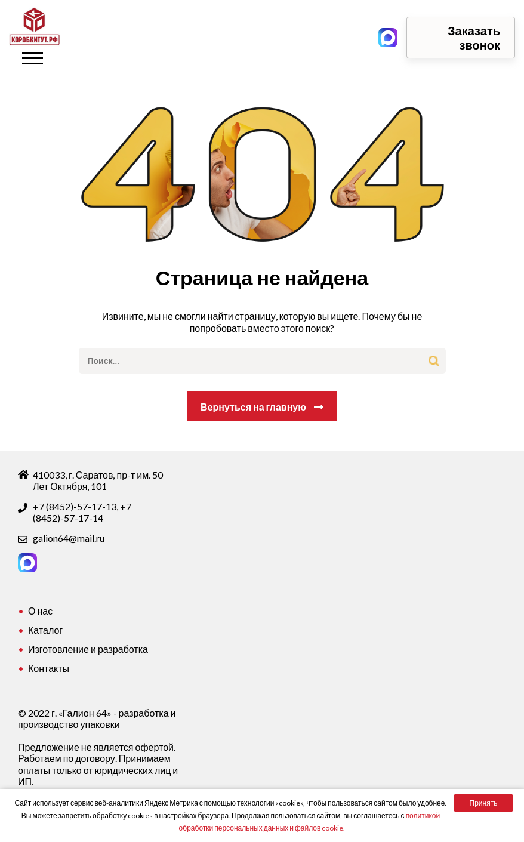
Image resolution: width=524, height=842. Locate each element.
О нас (40, 610)
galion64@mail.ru (68, 538)
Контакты (48, 668)
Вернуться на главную (253, 406)
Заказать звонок (474, 37)
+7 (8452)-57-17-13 (74, 506)
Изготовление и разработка (88, 649)
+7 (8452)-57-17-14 (82, 512)
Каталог (45, 630)
